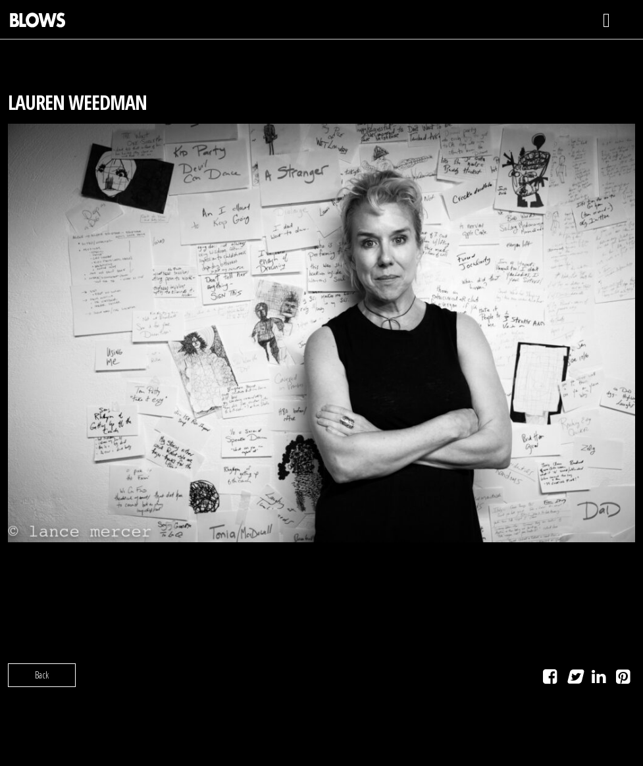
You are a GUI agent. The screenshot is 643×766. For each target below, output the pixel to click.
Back (42, 675)
